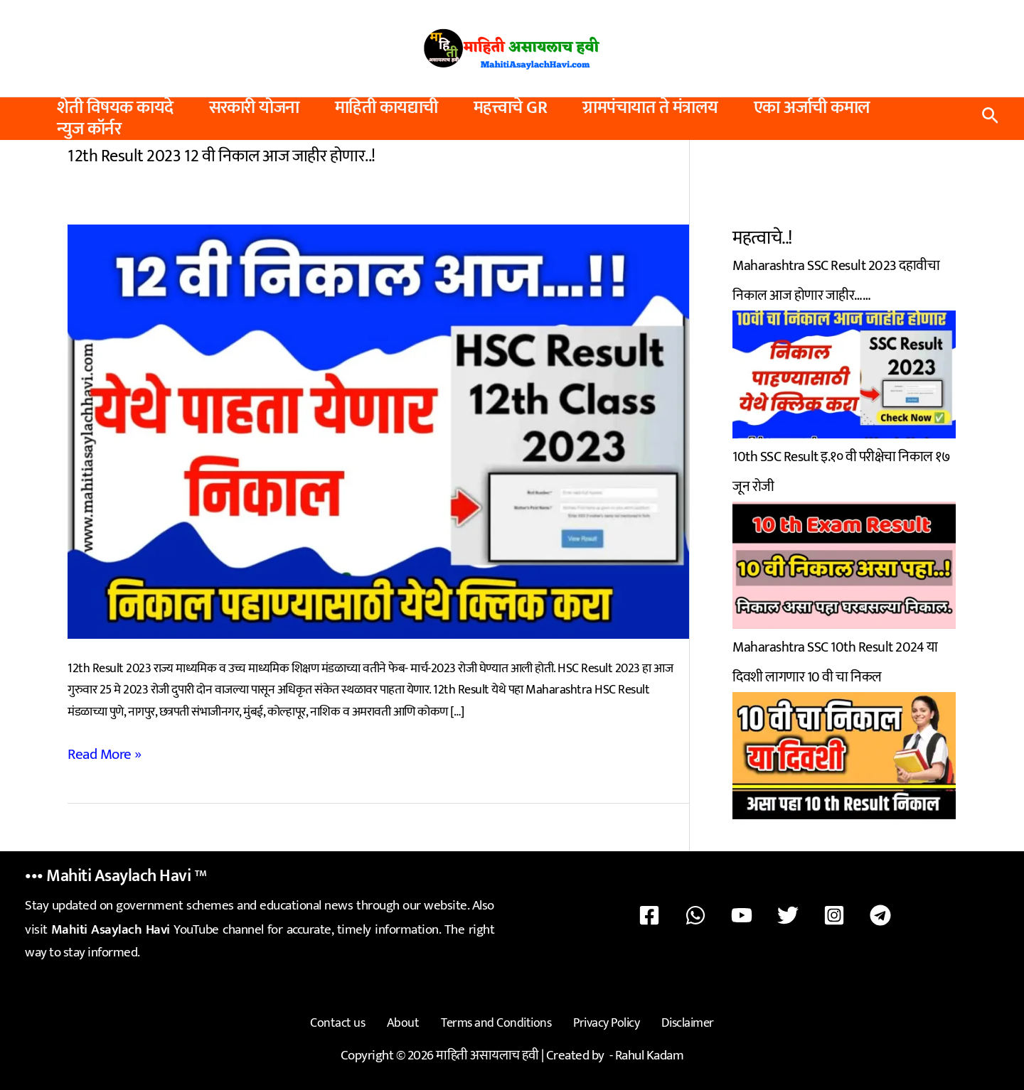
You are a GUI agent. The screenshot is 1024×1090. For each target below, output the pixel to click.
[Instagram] (809, 913)
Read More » (100, 752)
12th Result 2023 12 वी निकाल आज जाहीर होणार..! (210, 155)
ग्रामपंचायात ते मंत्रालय (650, 108)
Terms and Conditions (496, 1018)
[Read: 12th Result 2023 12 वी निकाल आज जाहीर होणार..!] (378, 430)
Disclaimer (669, 1018)
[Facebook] (689, 913)
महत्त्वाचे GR (511, 108)
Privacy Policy (597, 1018)
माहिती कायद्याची (386, 108)
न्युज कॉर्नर (89, 129)
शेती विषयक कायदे (115, 108)
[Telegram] (839, 913)
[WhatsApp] (719, 913)
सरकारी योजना (254, 108)
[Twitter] (779, 913)
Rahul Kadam (649, 1046)
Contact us (356, 1018)
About (412, 1018)
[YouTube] (749, 913)
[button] (990, 119)
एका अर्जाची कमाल (812, 108)
